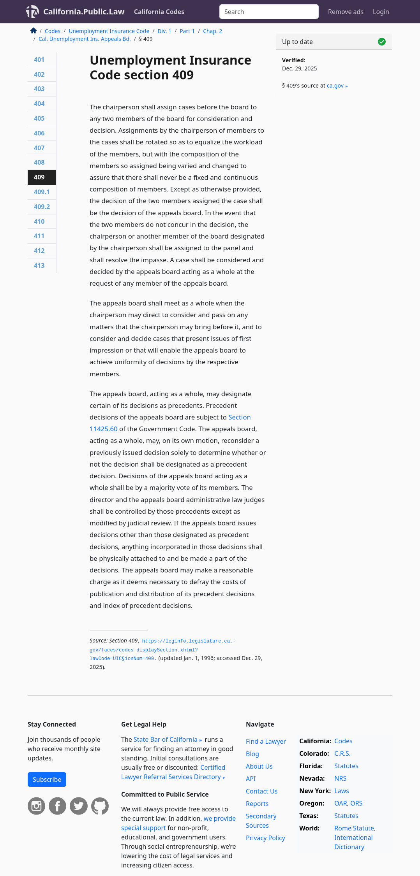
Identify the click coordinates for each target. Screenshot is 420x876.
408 (39, 162)
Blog (252, 754)
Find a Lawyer (266, 741)
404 (39, 103)
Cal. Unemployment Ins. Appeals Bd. (85, 38)
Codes (52, 31)
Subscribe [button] (47, 779)
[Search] (269, 11)
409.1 (42, 192)
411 (39, 236)
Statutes (346, 766)
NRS (340, 778)
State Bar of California (166, 739)
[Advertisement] (333, 156)
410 (39, 221)
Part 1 (187, 31)
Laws (341, 790)
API (251, 778)
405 (39, 118)
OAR (340, 803)
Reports (257, 803)
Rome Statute (354, 828)
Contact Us (261, 791)
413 (39, 265)
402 (39, 74)
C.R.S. (342, 753)
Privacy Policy (265, 838)
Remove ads (346, 11)
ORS (356, 803)
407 (39, 148)
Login (381, 11)
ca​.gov (335, 85)
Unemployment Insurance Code (109, 31)
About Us (259, 766)
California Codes (159, 11)
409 (39, 177)
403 (39, 88)
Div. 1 (164, 31)
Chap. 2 (212, 31)
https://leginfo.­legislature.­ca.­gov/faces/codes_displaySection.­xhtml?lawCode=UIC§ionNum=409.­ (163, 650)
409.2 (42, 206)
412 (39, 250)
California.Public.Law (84, 11)
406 (39, 133)
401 (39, 59)
